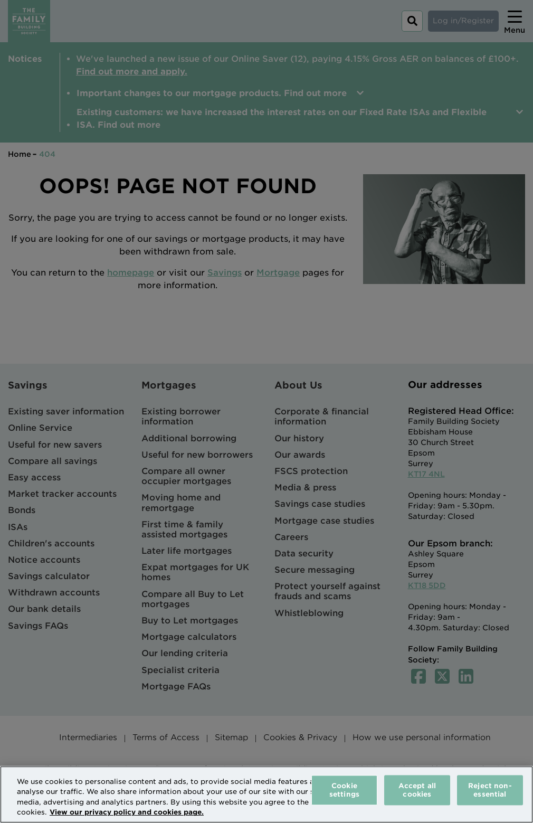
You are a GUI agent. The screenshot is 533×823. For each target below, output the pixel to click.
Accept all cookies (417, 790)
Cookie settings (344, 790)
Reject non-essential (489, 790)
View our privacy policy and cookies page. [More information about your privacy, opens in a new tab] (127, 812)
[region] (266, 794)
